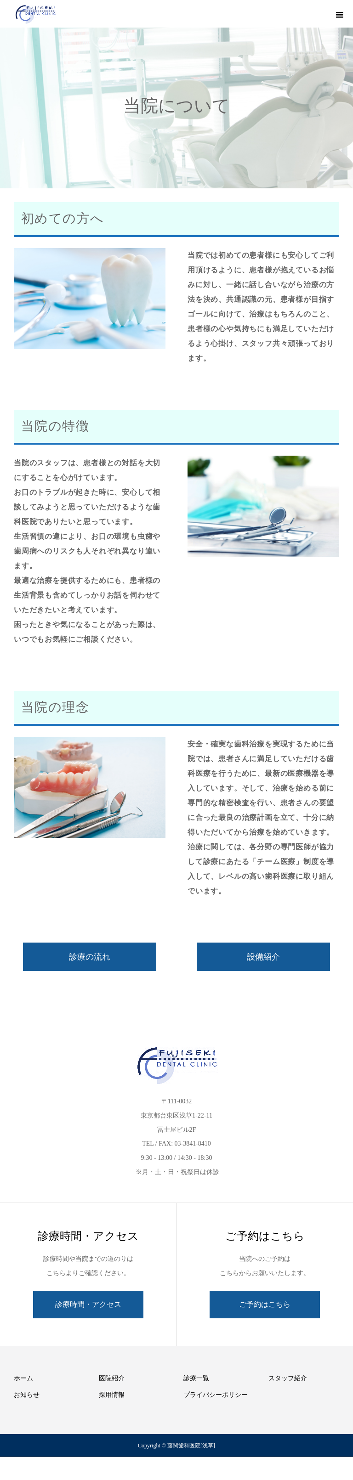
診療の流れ (89, 956)
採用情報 (112, 1394)
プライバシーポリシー (215, 1394)
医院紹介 (112, 1378)
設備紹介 (263, 956)
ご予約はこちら (264, 1304)
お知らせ (27, 1394)
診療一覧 (196, 1378)
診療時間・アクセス (88, 1304)
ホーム (23, 1378)
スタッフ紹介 (287, 1378)
